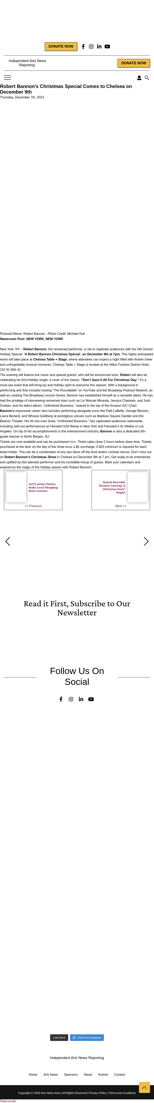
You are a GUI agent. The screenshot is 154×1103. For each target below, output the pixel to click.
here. (73, 441)
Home (33, 1074)
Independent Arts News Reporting (27, 63)
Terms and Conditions (122, 1093)
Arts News (50, 1074)
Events (103, 1074)
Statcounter (8, 1101)
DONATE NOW (61, 46)
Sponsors (71, 1074)
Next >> (120, 506)
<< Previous (33, 506)
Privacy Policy (97, 1093)
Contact (119, 1074)
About (88, 1074)
